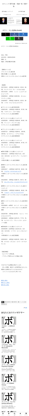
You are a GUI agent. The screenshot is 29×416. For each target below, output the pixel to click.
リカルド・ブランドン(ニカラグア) (14, 192)
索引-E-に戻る (5, 285)
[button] (19, 38)
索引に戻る (4, 280)
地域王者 (4, 304)
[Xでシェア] (5, 34)
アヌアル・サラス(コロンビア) (12, 171)
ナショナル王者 (22, 302)
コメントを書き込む (14, 395)
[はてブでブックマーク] (23, 34)
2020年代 (14, 302)
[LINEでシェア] (10, 38)
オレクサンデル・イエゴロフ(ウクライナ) (15, 182)
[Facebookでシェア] (14, 34)
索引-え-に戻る (5, 282)
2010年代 (8, 302)
